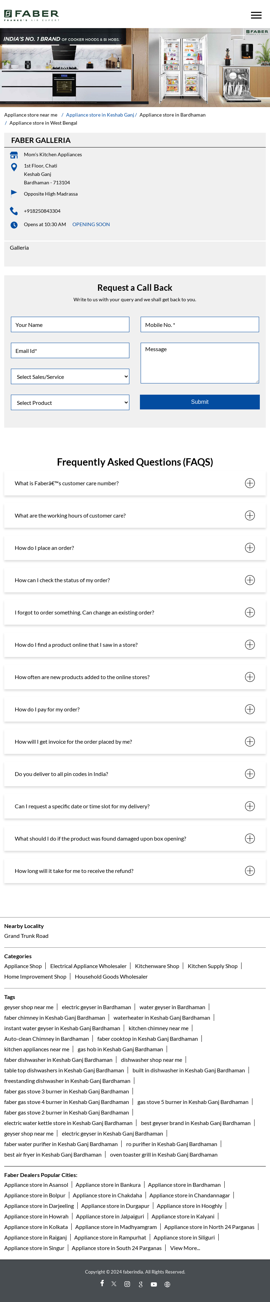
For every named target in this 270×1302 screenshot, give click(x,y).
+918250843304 (42, 211)
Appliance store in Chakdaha (107, 1195)
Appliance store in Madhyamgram (116, 1226)
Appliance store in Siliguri (184, 1237)
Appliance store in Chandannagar (189, 1195)
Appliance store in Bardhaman (184, 1184)
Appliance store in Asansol (36, 1184)
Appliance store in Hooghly (189, 1205)
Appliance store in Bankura (108, 1184)
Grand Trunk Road (26, 935)
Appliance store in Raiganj (35, 1237)
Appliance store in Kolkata (36, 1226)
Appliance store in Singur (34, 1247)
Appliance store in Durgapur (115, 1205)
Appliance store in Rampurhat (110, 1237)
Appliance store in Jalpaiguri (110, 1216)
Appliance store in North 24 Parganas (209, 1226)
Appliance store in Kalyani (183, 1216)
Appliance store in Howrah (36, 1216)
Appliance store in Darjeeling (39, 1205)
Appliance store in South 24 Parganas (117, 1247)
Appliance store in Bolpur (34, 1195)
